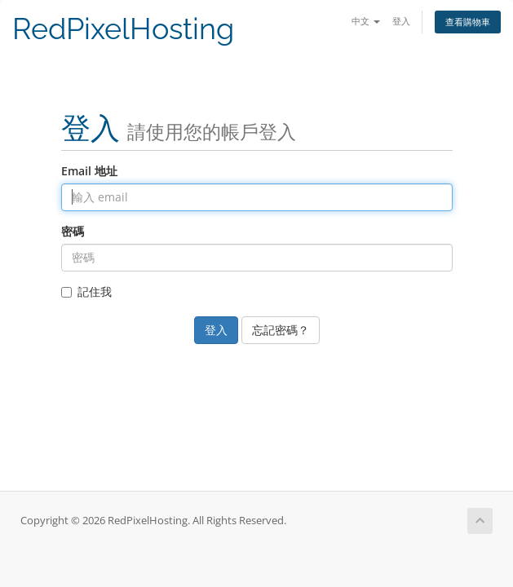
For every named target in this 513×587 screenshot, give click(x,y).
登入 (401, 21)
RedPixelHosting (123, 28)
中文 (366, 21)
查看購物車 (467, 21)
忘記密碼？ (280, 330)
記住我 (86, 291)
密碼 (72, 231)
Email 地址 (89, 171)
